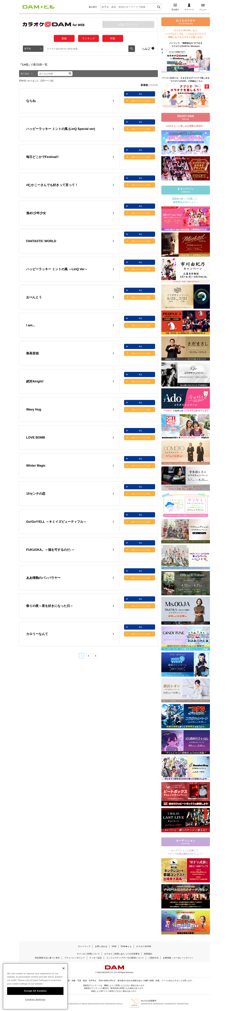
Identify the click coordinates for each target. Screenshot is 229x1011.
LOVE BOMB (35, 437)
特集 (112, 38)
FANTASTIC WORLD (41, 241)
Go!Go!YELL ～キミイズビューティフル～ (56, 521)
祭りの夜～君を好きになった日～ (49, 606)
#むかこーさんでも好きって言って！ (52, 185)
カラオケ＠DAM (143, 946)
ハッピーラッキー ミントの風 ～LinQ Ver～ (57, 269)
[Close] (63, 977)
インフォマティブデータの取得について (125, 958)
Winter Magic (36, 465)
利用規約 (148, 954)
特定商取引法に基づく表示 (47, 958)
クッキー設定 (95, 958)
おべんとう (34, 297)
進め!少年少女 (36, 213)
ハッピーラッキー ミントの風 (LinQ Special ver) (60, 129)
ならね (31, 101)
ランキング (88, 38)
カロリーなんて (37, 634)
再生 (140, 94)
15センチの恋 (35, 493)
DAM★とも (126, 946)
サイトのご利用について (88, 954)
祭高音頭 (32, 353)
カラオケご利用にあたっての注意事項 (121, 954)
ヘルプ (146, 48)
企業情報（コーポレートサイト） (178, 958)
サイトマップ (84, 946)
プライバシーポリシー (74, 958)
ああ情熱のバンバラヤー (43, 578)
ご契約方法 (153, 958)
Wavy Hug (33, 409)
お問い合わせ (101, 946)
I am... (30, 325)
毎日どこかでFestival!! (42, 157)
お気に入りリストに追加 (140, 101)
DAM (114, 946)
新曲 (64, 38)
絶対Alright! (35, 381)
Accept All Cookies (35, 1000)
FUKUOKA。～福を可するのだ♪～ (50, 549)
